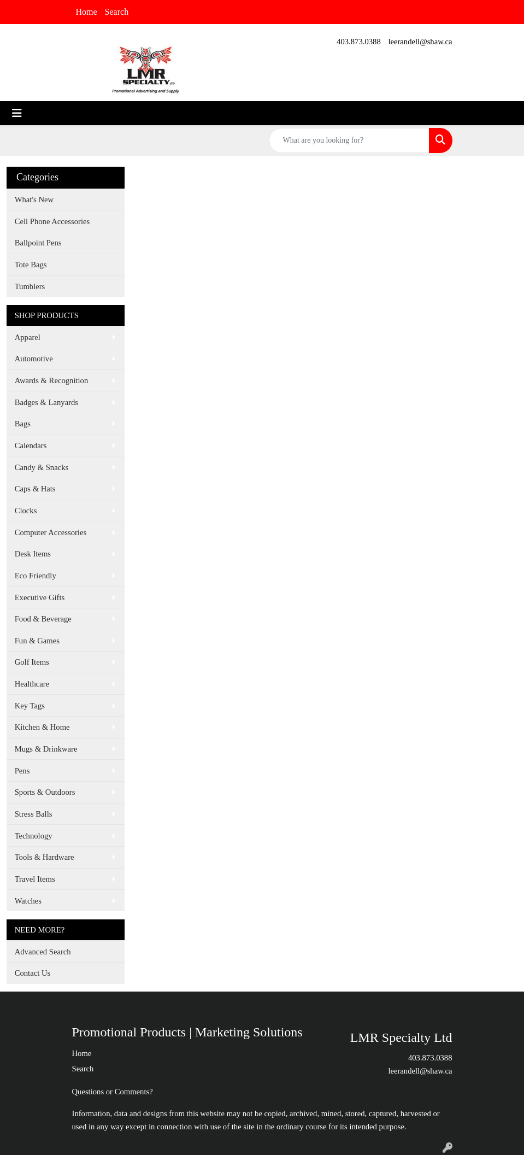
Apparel (27, 337)
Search (117, 11)
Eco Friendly (35, 575)
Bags (23, 423)
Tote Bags (31, 264)
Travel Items (35, 879)
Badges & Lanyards (46, 402)
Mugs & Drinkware (46, 748)
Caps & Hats (35, 488)
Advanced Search (43, 951)
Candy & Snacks (42, 467)
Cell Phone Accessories (52, 221)
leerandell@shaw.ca (420, 41)
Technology (33, 835)
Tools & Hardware (44, 857)
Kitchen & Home (42, 727)
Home (86, 11)
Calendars (31, 445)
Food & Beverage (43, 618)
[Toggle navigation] (16, 113)
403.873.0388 (359, 41)
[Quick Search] (349, 140)
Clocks (26, 510)
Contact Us (33, 973)
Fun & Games (37, 640)
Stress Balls (33, 814)
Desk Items (33, 553)
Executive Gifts (40, 597)
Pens (22, 770)
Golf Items (32, 662)
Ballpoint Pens (38, 242)
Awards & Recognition (52, 380)
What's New (34, 199)
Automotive (34, 358)
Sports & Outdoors (45, 792)
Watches (28, 900)
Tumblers (30, 286)
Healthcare (32, 683)
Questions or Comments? (112, 1091)
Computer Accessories (50, 532)
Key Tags (30, 705)
